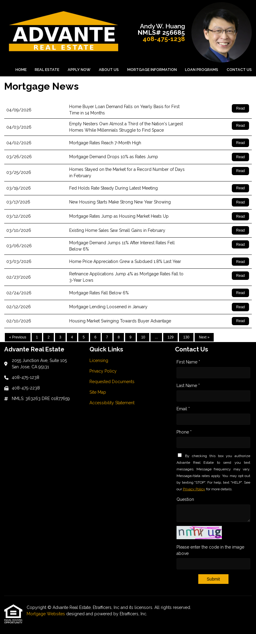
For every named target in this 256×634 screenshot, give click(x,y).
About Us (109, 69)
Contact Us (239, 69)
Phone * (184, 432)
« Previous (17, 337)
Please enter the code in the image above (210, 550)
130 (186, 337)
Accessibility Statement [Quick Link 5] (111, 402)
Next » (204, 337)
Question (185, 499)
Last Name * (188, 385)
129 (170, 337)
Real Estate (47, 69)
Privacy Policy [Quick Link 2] (103, 371)
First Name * (188, 362)
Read (240, 108)
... (156, 337)
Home (21, 69)
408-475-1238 (164, 39)
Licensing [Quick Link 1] (98, 360)
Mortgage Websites (46, 613)
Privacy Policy (194, 489)
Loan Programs (201, 69)
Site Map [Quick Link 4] (97, 392)
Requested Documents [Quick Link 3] (111, 381)
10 (143, 337)
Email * (183, 408)
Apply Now (79, 69)
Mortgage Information (152, 69)
